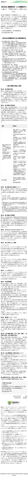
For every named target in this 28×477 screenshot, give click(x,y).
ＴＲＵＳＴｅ (14, 459)
